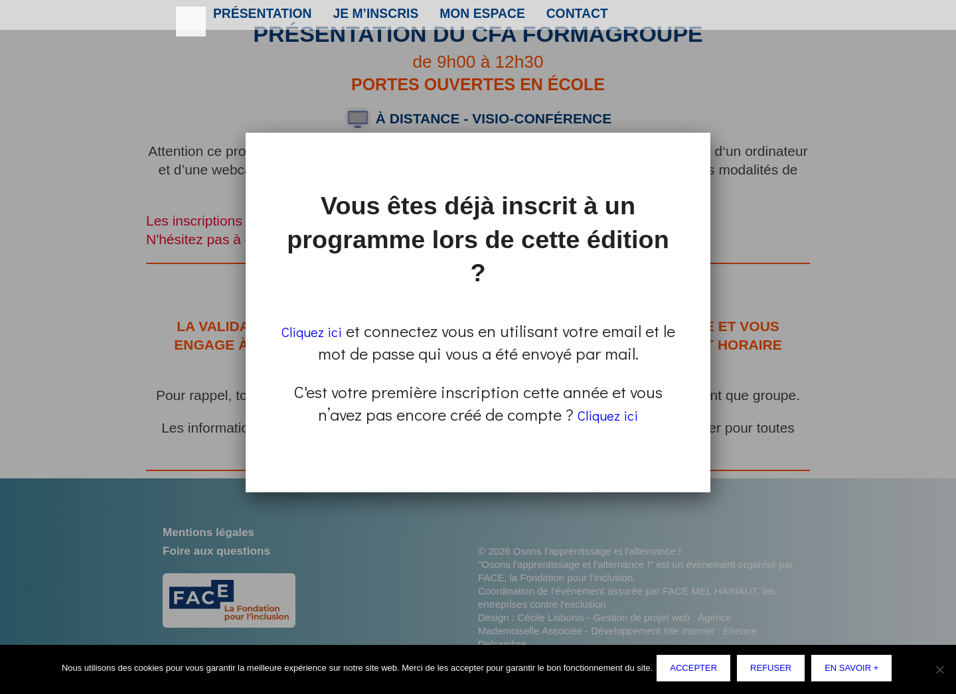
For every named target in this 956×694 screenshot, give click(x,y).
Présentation (259, 18)
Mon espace (467, 18)
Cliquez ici (320, 331)
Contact (558, 18)
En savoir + (854, 670)
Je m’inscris (366, 18)
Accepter (696, 670)
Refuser (773, 670)
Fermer (707, 134)
